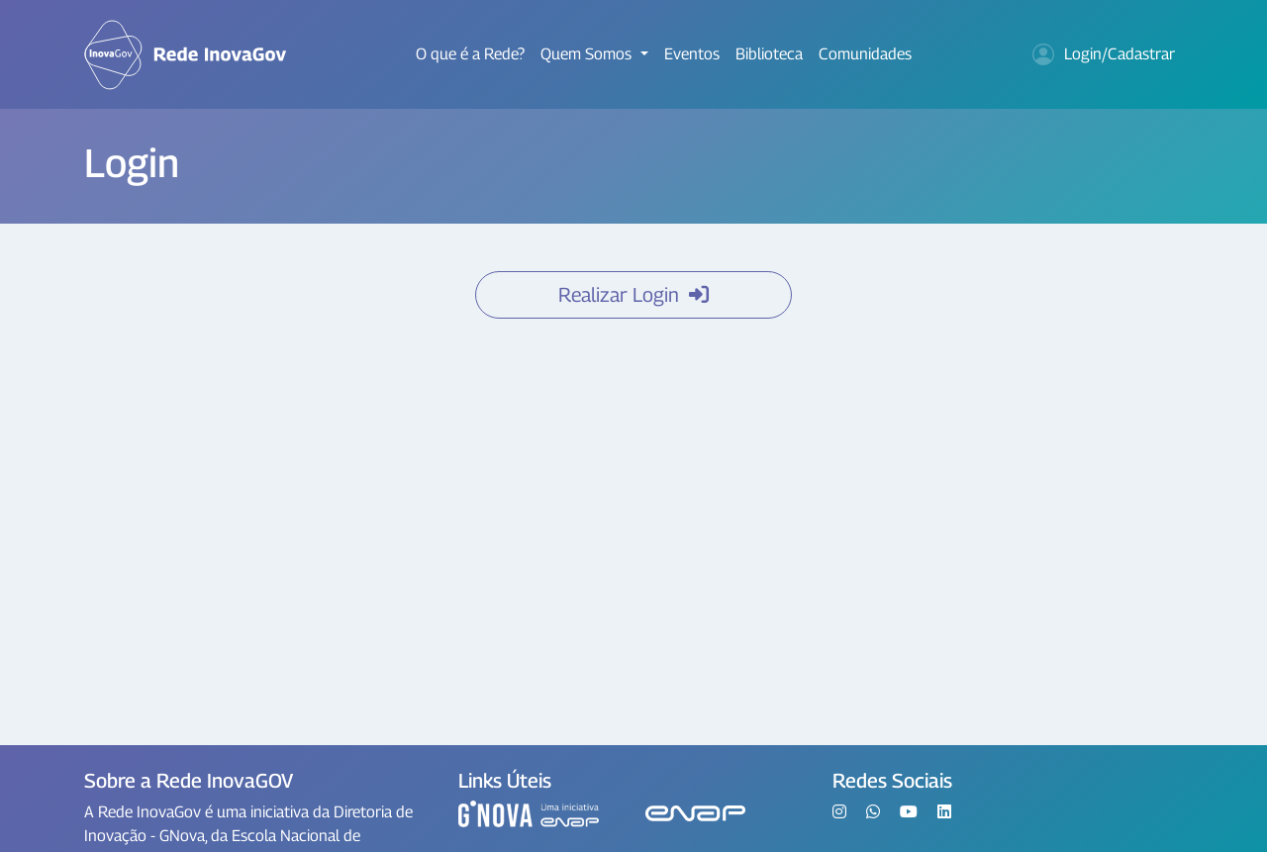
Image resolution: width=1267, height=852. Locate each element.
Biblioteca (769, 54)
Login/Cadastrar (1103, 54)
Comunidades (865, 54)
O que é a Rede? (470, 54)
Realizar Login (633, 295)
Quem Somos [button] (587, 54)
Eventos (692, 54)
